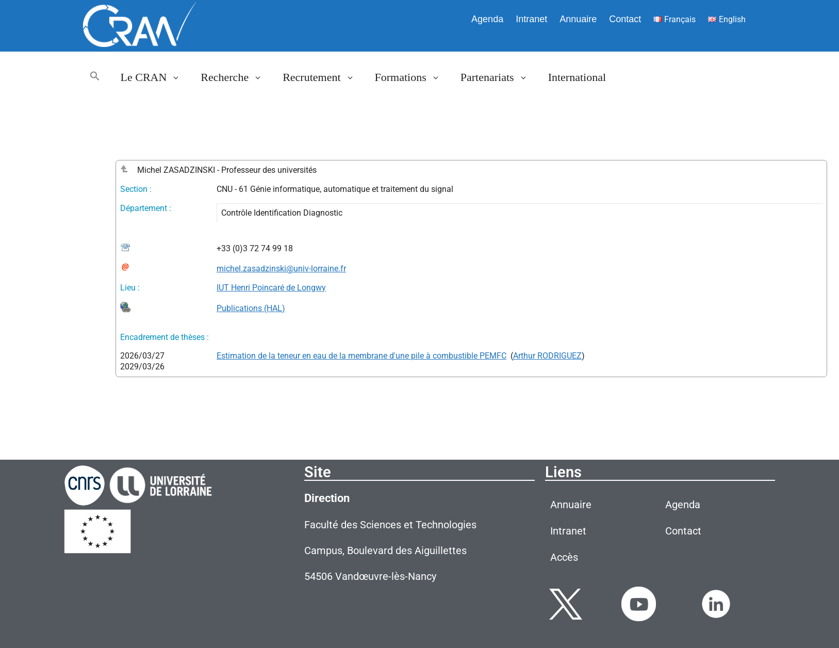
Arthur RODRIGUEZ (547, 356)
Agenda (487, 19)
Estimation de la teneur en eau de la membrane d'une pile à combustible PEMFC (361, 356)
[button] (94, 77)
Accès (564, 557)
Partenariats (499, 77)
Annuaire (578, 19)
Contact (625, 19)
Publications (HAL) (251, 308)
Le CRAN (156, 77)
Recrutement (323, 77)
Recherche (236, 77)
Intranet (531, 19)
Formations (412, 77)
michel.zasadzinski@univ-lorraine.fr (281, 268)
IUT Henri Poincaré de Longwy (271, 288)
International (577, 77)
